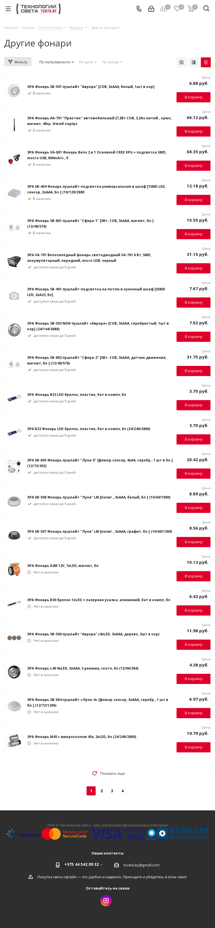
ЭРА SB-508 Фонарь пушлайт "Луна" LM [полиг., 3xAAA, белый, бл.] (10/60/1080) (98, 497)
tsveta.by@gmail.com (141, 864)
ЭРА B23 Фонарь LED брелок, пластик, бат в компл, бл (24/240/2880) (88, 428)
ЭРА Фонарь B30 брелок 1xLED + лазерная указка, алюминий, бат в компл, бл (98, 599)
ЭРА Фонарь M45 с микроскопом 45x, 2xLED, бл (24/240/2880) (81, 736)
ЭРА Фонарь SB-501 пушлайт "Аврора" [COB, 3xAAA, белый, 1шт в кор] (90, 86)
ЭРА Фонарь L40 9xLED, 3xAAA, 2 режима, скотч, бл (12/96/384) (82, 668)
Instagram (106, 900)
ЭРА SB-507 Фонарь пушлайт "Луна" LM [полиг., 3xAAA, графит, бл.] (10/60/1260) (99, 531)
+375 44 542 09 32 (81, 864)
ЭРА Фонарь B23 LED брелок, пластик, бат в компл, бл (76, 394)
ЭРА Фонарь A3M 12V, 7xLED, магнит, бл (62, 565)
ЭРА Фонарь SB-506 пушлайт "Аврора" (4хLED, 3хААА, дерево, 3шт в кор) (93, 634)
